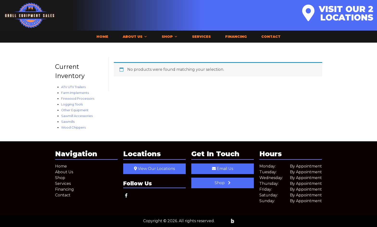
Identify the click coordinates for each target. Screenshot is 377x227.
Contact (271, 36)
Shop (170, 37)
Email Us (222, 168)
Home (102, 36)
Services (201, 36)
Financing (236, 36)
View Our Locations (154, 168)
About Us (135, 37)
